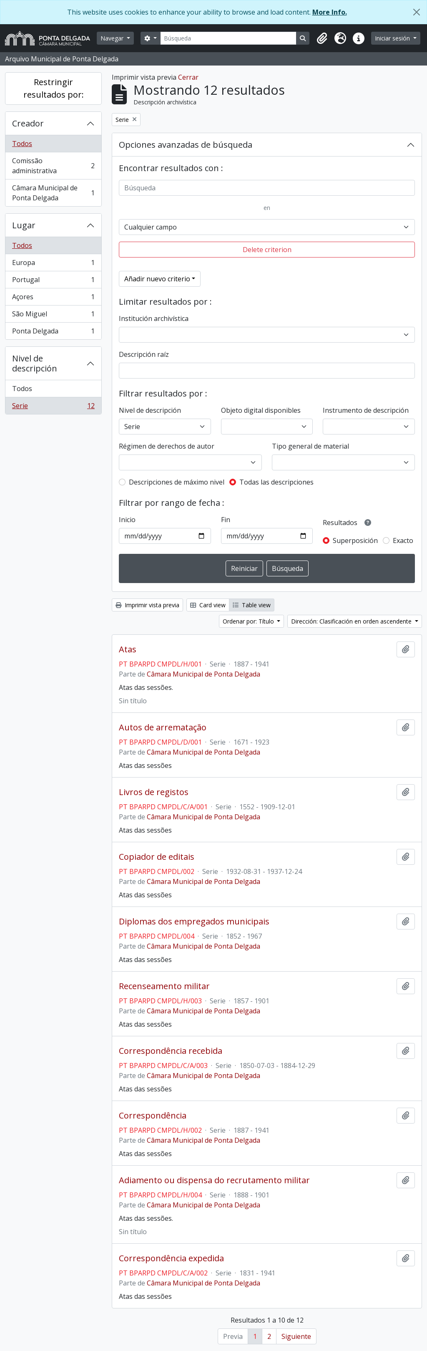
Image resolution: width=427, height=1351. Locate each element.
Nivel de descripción (34, 363)
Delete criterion (267, 249)
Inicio (127, 519)
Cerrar (188, 77)
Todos (22, 143)
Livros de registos (153, 792)
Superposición (355, 540)
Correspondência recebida (170, 1051)
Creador (28, 123)
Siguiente (296, 1336)
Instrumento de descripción (366, 410)
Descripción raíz (144, 354)
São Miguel (53, 316)
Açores (53, 299)
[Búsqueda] (228, 38)
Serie (53, 407)
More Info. (329, 12)
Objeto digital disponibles (261, 410)
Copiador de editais (156, 857)
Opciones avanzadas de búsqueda (185, 144)
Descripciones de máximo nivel (176, 482)
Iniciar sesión (393, 38)
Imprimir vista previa (147, 605)
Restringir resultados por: (53, 88)
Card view (208, 605)
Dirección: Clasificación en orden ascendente (352, 621)
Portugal (53, 281)
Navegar (112, 38)
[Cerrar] (417, 12)
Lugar (23, 225)
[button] (322, 38)
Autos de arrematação (162, 727)
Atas (127, 649)
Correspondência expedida (171, 1258)
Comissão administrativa (53, 165)
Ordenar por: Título (249, 621)
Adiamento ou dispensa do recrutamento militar (214, 1180)
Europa (53, 264)
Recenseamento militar (164, 986)
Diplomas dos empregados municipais (194, 922)
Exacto (403, 540)
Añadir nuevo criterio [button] (157, 278)
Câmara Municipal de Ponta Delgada (53, 192)
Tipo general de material (310, 446)
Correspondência (152, 1116)
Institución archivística (153, 318)
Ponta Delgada (53, 332)
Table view (252, 605)
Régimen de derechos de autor (166, 446)
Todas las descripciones (276, 482)
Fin (225, 519)
